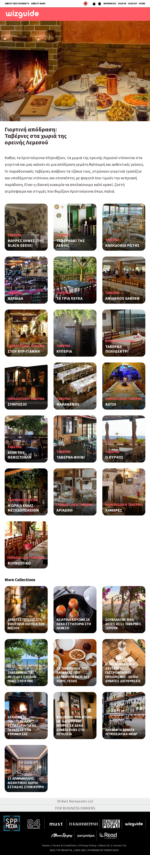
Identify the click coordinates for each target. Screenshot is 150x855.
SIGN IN (122, 3)
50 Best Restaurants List (75, 801)
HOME (142, 3)
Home (46, 845)
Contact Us (119, 845)
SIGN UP (132, 3)
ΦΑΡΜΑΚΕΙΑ (109, 3)
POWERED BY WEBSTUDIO (103, 850)
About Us (104, 845)
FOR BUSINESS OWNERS (75, 808)
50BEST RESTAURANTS (17, 3)
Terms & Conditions (64, 845)
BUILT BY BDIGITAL (61, 850)
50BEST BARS (38, 3)
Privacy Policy (87, 845)
